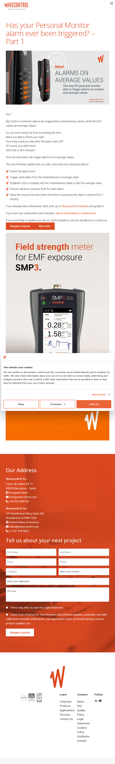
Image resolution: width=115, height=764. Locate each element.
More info (44, 226)
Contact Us (66, 719)
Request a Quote (20, 226)
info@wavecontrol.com (23, 497)
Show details (99, 394)
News (80, 701)
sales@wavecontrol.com (24, 526)
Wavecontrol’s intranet (75, 206)
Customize (57, 404)
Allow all (94, 404)
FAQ (79, 706)
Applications (67, 710)
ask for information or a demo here (75, 213)
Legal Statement (54, 607)
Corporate (66, 701)
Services (65, 714)
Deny (21, 404)
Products (65, 706)
